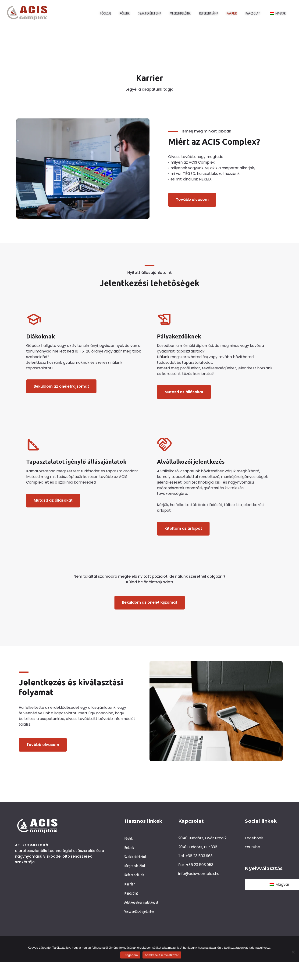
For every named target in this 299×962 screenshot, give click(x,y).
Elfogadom (130, 955)
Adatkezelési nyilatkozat (162, 955)
